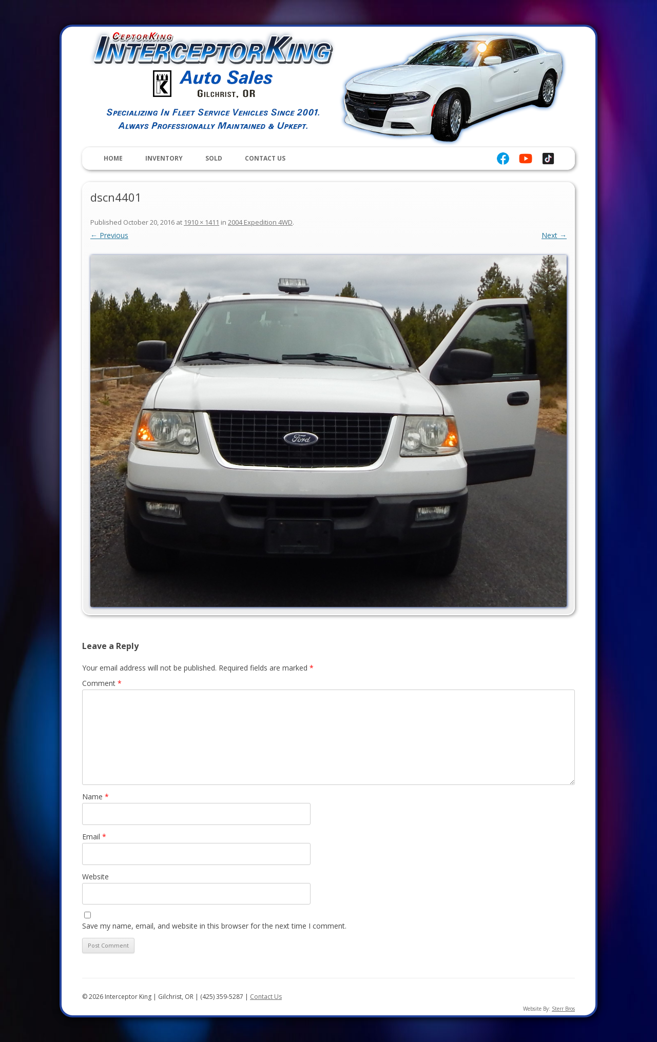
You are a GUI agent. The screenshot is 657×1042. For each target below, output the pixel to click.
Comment (102, 683)
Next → (554, 235)
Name (95, 796)
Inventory (164, 158)
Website (95, 876)
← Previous (109, 235)
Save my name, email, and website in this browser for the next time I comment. (214, 926)
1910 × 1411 (201, 222)
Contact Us (265, 158)
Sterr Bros (563, 1008)
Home (113, 158)
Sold (213, 158)
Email (94, 836)
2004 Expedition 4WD (260, 222)
